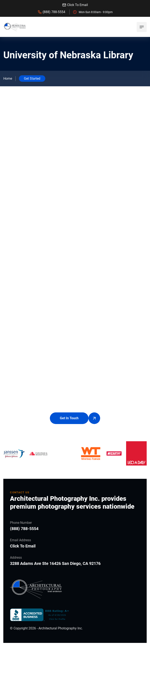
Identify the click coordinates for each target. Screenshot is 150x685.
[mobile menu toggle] (142, 27)
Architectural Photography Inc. (60, 657)
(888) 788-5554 (51, 12)
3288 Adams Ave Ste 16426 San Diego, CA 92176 (55, 592)
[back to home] (14, 27)
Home (7, 78)
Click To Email (75, 5)
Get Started (32, 78)
